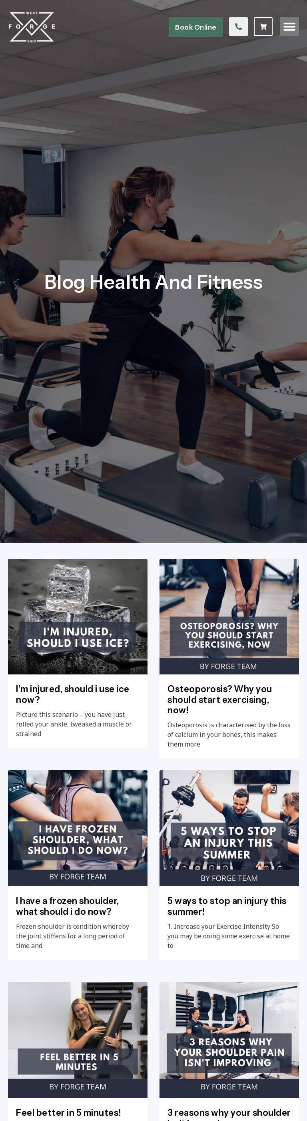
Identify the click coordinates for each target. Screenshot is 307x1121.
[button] (289, 27)
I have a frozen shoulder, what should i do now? (67, 971)
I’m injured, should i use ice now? (73, 726)
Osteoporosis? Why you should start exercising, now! (219, 732)
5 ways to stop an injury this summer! (227, 971)
